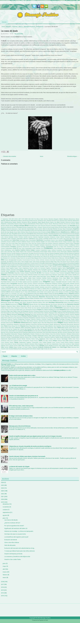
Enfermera (69, 265)
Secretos (77, 330)
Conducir (66, 245)
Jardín (56, 285)
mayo (4, 566)
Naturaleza (70, 304)
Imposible (58, 282)
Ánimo (77, 225)
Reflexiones (39, 26)
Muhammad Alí (14, 304)
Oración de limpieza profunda (13, 554)
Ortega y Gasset (9, 309)
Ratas (24, 321)
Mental (22, 300)
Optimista (52, 308)
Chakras (23, 241)
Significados (26, 334)
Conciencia (61, 245)
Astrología (40, 230)
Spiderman (22, 337)
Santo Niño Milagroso (57, 330)
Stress (42, 337)
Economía (47, 261)
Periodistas (4, 314)
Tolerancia (71, 340)
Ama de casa (67, 223)
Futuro (43, 274)
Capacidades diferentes (22, 238)
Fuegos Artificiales (28, 274)
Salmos (45, 327)
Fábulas (71, 269)
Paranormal (46, 311)
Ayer (8, 232)
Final (43, 273)
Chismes (60, 241)
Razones (36, 321)
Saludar (67, 327)
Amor (27, 225)
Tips (67, 340)
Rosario (3, 327)
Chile (52, 241)
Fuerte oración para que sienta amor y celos (22, 375)
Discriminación (26, 260)
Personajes (21, 314)
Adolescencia (8, 222)
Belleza (53, 232)
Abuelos (8, 26)
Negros (14, 306)
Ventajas (41, 345)
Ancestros (48, 225)
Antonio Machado (72, 227)
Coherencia (55, 243)
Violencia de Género (50, 347)
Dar (11, 251)
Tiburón (50, 340)
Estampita (13, 269)
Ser (59, 332)
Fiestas (27, 273)
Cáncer (62, 237)
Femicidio (76, 271)
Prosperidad (21, 319)
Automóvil (64, 230)
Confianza (72, 245)
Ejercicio (27, 263)
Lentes (40, 290)
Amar (77, 223)
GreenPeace (76, 276)
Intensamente (66, 283)
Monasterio (35, 302)
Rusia (13, 327)
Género (30, 276)
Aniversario (4, 227)
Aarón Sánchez (44, 219)
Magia (3, 295)
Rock (55, 326)
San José (34, 329)
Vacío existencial (67, 344)
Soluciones (58, 335)
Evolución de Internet (10, 539)
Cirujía (12, 243)
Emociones (71, 263)
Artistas (22, 230)
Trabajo (16, 342)
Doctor (63, 260)
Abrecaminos (72, 219)
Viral (61, 347)
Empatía (76, 263)
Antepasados (30, 227)
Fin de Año (38, 273)
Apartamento (8, 229)
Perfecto (77, 313)
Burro (28, 235)
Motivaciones (59, 302)
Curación (68, 250)
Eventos (49, 269)
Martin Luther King (21, 296)
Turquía (62, 342)
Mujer (20, 304)
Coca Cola (34, 243)
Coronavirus (49, 246)
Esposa (77, 268)
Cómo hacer (29, 245)
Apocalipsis (15, 229)
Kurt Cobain (38, 288)
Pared (51, 311)
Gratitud (66, 276)
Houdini (60, 280)
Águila (43, 222)
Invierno (17, 285)
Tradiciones (22, 342)
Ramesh (18, 321)
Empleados (3, 265)
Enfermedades (62, 265)
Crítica (55, 248)
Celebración (61, 240)
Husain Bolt (14, 282)
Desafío (13, 253)
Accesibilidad (29, 220)
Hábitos (25, 278)
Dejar (45, 251)
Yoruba (45, 348)
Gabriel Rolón (61, 274)
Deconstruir (30, 251)
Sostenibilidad (15, 337)
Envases (37, 266)
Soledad (34, 335)
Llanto (38, 292)
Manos (21, 26)
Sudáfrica (52, 337)
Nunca (77, 306)
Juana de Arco (48, 287)
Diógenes (76, 258)
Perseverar (14, 314)
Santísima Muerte (47, 330)
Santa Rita (34, 330)
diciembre (6, 504)
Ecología (42, 261)
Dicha (40, 258)
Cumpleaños (59, 250)
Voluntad (11, 348)
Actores (62, 220)
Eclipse (37, 261)
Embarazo (64, 263)
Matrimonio (4, 298)
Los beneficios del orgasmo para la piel (16, 537)
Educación (4, 263)
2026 (2, 482)
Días (32, 258)
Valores (3, 345)
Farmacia (44, 271)
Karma (27, 288)
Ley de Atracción (53, 290)
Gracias (53, 276)
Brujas (77, 233)
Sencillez (34, 332)
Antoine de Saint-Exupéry (61, 227)
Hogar (10, 280)
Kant (17, 288)
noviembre (6, 507)
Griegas (3, 278)
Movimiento (71, 302)
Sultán (77, 337)
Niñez (51, 306)
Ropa (78, 326)
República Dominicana (31, 324)
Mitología (17, 302)
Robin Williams (49, 326)
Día (65, 253)
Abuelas (3, 220)
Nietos (47, 306)
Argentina (76, 229)
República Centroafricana (7, 324)
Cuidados (37, 250)
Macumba (36, 293)
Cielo (77, 241)
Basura (40, 232)
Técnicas (58, 339)
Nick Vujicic (42, 306)
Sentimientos (39, 332)
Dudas (30, 261)
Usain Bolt (46, 344)
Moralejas (52, 302)
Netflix (28, 306)
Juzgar (13, 288)
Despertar (56, 253)
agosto (5, 515)
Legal (19, 290)
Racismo (13, 321)
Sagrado (33, 327)
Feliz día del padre (9, 545)
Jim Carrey (70, 285)
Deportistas (76, 251)
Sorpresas (3, 337)
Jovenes (41, 287)
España (11, 268)
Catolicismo (39, 240)
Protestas (38, 319)
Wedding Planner (17, 348)
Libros (8, 292)
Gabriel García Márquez (51, 274)
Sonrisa (68, 335)
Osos (24, 309)
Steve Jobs (37, 337)
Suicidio (73, 337)
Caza (56, 240)
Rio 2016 (18, 326)
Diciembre (44, 258)
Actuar (66, 220)
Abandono (51, 219)
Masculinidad (49, 296)
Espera (20, 268)
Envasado (32, 266)
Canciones (68, 237)
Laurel (77, 288)
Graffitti (62, 276)
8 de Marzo (37, 219)
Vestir (60, 345)
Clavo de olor (24, 243)
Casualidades (32, 240)
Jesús (64, 285)
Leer (17, 290)
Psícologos (67, 319)
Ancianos (54, 225)
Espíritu (31, 268)
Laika (66, 288)
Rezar (6, 326)
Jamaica (48, 285)
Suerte (62, 337)
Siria (54, 334)
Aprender (24, 229)
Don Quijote (76, 260)
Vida (2, 347)
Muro (39, 304)
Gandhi (74, 274)
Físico (57, 273)
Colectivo (67, 243)
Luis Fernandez (12, 293)
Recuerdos (72, 321)
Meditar (49, 298)
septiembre (6, 512)
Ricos (9, 326)
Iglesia (25, 282)
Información (20, 283)
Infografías (13, 283)
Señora (50, 332)
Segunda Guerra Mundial (7, 332)
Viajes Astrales (69, 345)
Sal (41, 327)
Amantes (73, 223)
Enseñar (20, 266)
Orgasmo (72, 308)
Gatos (12, 276)
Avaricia (70, 230)
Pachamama (29, 309)
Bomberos (46, 233)
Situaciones (63, 334)
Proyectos (49, 319)
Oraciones (58, 308)
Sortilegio (8, 337)
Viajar (63, 345)
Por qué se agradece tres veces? (14, 525)
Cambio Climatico (18, 237)
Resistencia (46, 324)
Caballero (45, 235)
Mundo (31, 304)
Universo (31, 344)
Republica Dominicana (19, 324)
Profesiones (75, 317)
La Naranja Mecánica (55, 288)
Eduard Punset (66, 261)
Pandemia (63, 309)
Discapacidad (12, 260)
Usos (50, 344)
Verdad (51, 345)
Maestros (71, 293)
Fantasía (33, 271)
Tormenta (76, 340)
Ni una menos (34, 306)
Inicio (4, 22)
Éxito (59, 269)
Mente (26, 300)
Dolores (71, 260)
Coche (43, 243)
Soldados (29, 335)
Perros (9, 314)
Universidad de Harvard (10, 344)
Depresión (4, 253)
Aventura (74, 230)
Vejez (19, 345)
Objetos (8, 308)
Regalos (35, 322)
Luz (27, 293)
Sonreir (64, 335)
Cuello (12, 250)
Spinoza (27, 337)
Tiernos (60, 340)
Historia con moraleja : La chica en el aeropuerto (18, 531)
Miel (58, 300)
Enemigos (50, 265)
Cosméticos (76, 246)
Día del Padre (73, 255)
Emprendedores (23, 265)
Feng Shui (17, 273)
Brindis (73, 233)
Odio (25, 308)
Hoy (64, 280)
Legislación (24, 290)
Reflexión (17, 322)
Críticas (59, 248)
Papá (74, 309)
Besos (69, 232)
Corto (65, 246)
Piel (58, 314)
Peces (42, 313)
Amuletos (32, 225)
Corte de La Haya (58, 246)
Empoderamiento (15, 265)
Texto (40, 340)
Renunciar (76, 322)
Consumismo (26, 246)
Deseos (52, 253)
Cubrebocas (7, 250)
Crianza (38, 248)
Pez (43, 314)
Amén (7, 225)
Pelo (64, 313)
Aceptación (40, 220)
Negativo (3, 306)
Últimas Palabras (69, 342)
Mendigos (66, 298)
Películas (60, 313)
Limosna (12, 292)
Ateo (44, 230)
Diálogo (18, 258)
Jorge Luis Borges (18, 287)
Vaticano (11, 345)
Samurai (75, 327)
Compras (42, 245)
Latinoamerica (71, 288)
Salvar (70, 327)
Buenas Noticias (14, 235)
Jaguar (36, 285)
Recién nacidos (57, 321)
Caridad (51, 238)
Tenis (11, 340)
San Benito (7, 329)
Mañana (68, 295)
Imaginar (53, 282)
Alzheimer (61, 223)
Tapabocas (42, 339)
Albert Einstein (61, 222)
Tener (8, 340)
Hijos (68, 278)
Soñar (72, 335)
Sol (26, 335)
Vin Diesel (25, 347)
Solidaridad (40, 335)
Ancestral (43, 225)
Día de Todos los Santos (39, 255)
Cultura (53, 250)
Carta (14, 240)
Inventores (4, 285)
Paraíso (41, 311)
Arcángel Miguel (62, 229)
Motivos (66, 302)
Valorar (77, 344)
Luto (24, 293)
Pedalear (46, 313)
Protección (33, 319)
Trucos (53, 342)
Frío (19, 274)
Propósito (15, 319)
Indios (77, 282)
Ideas (20, 282)
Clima (29, 243)
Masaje (30, 296)
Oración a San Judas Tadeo (12, 559)
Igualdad (35, 282)
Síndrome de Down (40, 334)
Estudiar (30, 269)
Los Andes (66, 292)
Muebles (3, 304)
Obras (12, 308)
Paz (30, 313)
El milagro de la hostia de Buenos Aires (20, 416)
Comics (14, 245)
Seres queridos (63, 332)
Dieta (53, 258)
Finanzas (47, 273)
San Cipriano (21, 329)
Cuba (73, 248)
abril (4, 569)
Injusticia (30, 283)
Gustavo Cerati (19, 278)
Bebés (49, 232)
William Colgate (36, 348)
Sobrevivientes (75, 334)
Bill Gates (9, 233)
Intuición (77, 283)
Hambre (44, 278)
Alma (37, 223)
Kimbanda (31, 288)
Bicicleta (77, 232)
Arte (12, 230)
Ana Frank (38, 225)
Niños (56, 306)
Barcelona (35, 232)
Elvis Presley (59, 263)
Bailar (19, 232)
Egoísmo (22, 263)
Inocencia (35, 283)
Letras (46, 290)
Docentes (58, 260)
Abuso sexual (22, 220)
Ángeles (59, 225)
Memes (57, 298)
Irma (25, 285)
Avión (2, 232)
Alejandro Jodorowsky (7, 223)
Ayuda (11, 232)
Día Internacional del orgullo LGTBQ (70, 256)
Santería (40, 330)
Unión (2, 344)
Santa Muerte (28, 330)
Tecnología (64, 339)
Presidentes (32, 317)
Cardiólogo (45, 238)
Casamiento (22, 240)
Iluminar (40, 282)
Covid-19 (15, 248)
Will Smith (29, 348)
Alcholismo (68, 222)
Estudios (35, 269)
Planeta (77, 314)
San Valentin (62, 329)
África (29, 222)
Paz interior (34, 313)
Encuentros (44, 265)
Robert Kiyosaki (40, 326)
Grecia (71, 276)
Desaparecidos (24, 253)
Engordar (3, 266)
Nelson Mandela (21, 306)
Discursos (32, 260)
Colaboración (62, 243)
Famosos (27, 271)
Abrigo (77, 219)
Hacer (34, 278)
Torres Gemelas (5, 342)
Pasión (72, 311)
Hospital (55, 280)
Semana (21, 332)
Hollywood (16, 280)
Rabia (8, 321)
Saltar (55, 327)
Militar (77, 300)
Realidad (41, 321)
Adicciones (76, 220)
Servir (74, 332)
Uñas (36, 344)
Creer (33, 248)
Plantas (7, 316)
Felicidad (56, 271)
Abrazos (66, 219)
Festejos (22, 273)
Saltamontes (50, 327)
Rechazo (51, 321)
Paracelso (31, 311)
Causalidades (47, 240)
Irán (22, 285)
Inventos (9, 285)
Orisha (2, 309)
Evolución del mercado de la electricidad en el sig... (19, 548)
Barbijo (31, 232)
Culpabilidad (44, 250)
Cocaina (39, 243)
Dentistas (54, 251)
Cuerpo (33, 250)
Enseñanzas (13, 266)
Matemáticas (63, 296)
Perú (32, 314)
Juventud (8, 288)
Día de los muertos (26, 255)
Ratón (28, 321)
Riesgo (13, 326)
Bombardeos (40, 233)
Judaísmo (55, 287)
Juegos (63, 287)
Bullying (25, 235)
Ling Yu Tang (23, 292)
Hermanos (55, 278)
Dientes (49, 258)
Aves (78, 230)
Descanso (46, 253)
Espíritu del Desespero (40, 268)
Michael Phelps (49, 300)
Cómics (18, 245)
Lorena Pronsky (59, 292)
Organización (66, 308)
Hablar (30, 278)
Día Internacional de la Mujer (23, 256)
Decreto (42, 251)
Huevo (70, 280)
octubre (5, 509)
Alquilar (46, 223)
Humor (9, 282)
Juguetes (76, 287)
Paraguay (36, 311)
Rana (21, 321)
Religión (60, 322)
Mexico (39, 300)
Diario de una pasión (25, 258)
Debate (17, 251)
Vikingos (20, 347)
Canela (77, 237)
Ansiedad (19, 227)
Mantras (55, 295)
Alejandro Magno (18, 223)
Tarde (47, 339)
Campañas (46, 237)
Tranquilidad (35, 342)
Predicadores (67, 316)
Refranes (30, 322)
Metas (35, 300)
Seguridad (16, 332)
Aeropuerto (24, 222)
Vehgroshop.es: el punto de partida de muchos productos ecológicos (30, 446)
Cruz (63, 248)
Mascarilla (35, 296)
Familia (22, 271)
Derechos (9, 253)
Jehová (59, 285)
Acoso (45, 220)
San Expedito (28, 329)
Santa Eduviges (5, 330)
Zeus (51, 348)
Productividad (63, 317)
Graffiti (57, 276)
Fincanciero (53, 273)
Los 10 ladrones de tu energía (18, 385)
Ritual (31, 326)
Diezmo (57, 258)
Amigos (16, 225)
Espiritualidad (70, 268)
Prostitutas (27, 319)
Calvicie (6, 237)
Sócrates (22, 335)
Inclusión (64, 282)
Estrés (25, 269)
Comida (23, 245)
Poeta (39, 316)
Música (43, 304)
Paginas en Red (43, 620)
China (56, 241)
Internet (72, 283)
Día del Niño (65, 255)
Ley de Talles (62, 290)
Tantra (37, 339)
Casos (27, 240)
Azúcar (15, 232)
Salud (59, 327)
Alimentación (32, 223)
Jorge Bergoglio (9, 287)
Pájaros (46, 309)
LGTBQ (77, 290)
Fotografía (67, 273)
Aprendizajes (30, 229)
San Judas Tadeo (42, 329)
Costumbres (8, 248)
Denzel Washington (62, 251)
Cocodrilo (50, 243)
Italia (33, 285)
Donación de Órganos (7, 261)
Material (69, 296)
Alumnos (55, 223)
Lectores (9, 290)
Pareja (54, 311)
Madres (61, 293)
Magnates (7, 295)
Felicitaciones (63, 271)
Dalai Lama (4, 251)
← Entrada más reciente (9, 156)
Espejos (16, 268)
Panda (57, 309)
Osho (20, 309)
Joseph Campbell (35, 287)
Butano (37, 235)
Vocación (3, 348)
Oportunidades (45, 308)
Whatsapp (24, 348)
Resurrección (70, 324)
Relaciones (50, 322)
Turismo (58, 342)
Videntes (6, 347)
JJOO (74, 285)
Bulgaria (20, 235)
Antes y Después (38, 227)
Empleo (8, 265)
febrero (5, 574)
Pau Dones (12, 313)
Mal (15, 295)
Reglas (39, 322)
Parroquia (59, 311)
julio (4, 518)
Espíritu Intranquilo (51, 268)
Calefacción (63, 235)
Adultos (19, 222)
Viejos (15, 347)
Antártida (24, 227)
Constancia (19, 246)
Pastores (77, 311)
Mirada (9, 302)
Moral (47, 302)
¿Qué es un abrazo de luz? (12, 523)
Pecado (39, 313)
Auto (52, 230)
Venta (37, 345)
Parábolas (26, 311)
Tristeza (49, 342)
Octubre (22, 308)
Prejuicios (72, 316)
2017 (19, 219)
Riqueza (22, 326)
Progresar (10, 319)
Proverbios (44, 319)
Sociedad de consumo (13, 335)
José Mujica (27, 287)
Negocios (9, 306)
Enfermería (76, 265)
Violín (58, 347)
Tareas (51, 339)
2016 (16, 219)
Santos (65, 330)
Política (46, 316)
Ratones (32, 321)
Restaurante (64, 324)
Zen (48, 348)
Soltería (54, 335)
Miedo (55, 300)
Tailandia (28, 339)
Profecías (70, 317)
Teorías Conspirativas (23, 340)
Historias (15, 26)
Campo (57, 237)
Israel (30, 285)
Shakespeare (14, 334)
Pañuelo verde (69, 309)
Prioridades (51, 317)
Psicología (55, 319)
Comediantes (8, 245)
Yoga (42, 348)
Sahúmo (38, 327)
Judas (59, 287)
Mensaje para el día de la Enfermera (19, 426)
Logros (53, 292)
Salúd (62, 327)
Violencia (40, 347)
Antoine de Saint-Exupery (49, 227)
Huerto (67, 280)
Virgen (65, 347)
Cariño (54, 238)
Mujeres (26, 304)
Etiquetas (14, 356)
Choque (65, 241)
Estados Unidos (5, 269)
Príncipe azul (44, 317)
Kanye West (21, 288)
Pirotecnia (67, 314)
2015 (2, 590)
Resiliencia (40, 324)
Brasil (66, 233)
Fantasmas (39, 271)
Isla (27, 285)
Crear (19, 248)
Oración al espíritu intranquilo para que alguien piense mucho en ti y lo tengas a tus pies (35, 436)
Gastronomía (4, 276)
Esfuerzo (3, 268)
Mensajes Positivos (29, 26)
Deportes (69, 251)
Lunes (20, 293)
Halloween (38, 278)
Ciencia (3, 243)
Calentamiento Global (73, 235)
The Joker (45, 340)
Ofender (29, 308)
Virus (69, 347)
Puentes (73, 319)
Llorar (41, 292)
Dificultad (67, 258)
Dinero (72, 258)
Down (22, 261)
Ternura (36, 340)
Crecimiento (28, 248)
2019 (2, 502)
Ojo (32, 308)
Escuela (77, 266)
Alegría (77, 222)
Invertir (13, 285)
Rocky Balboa (65, 326)
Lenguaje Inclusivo (33, 290)
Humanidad (76, 280)
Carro (10, 240)
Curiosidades (75, 250)
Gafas (66, 274)
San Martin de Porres (53, 329)
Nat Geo (65, 304)
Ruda (10, 327)
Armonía (9, 230)
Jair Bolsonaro (42, 285)
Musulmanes (54, 304)
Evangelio (44, 269)
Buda (2, 235)
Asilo (36, 230)
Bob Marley (30, 233)
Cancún (73, 237)
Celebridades (68, 240)
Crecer (23, 248)
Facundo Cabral (5, 271)
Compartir (36, 245)
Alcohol (73, 222)
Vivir (78, 347)
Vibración (76, 345)
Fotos (72, 273)
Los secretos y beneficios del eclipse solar (17, 556)
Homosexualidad (36, 280)
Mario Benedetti (10, 296)
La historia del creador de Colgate (19, 466)
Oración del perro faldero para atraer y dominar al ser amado (27, 456)
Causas (53, 240)
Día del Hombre (58, 255)
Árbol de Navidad (48, 229)
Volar (7, 348)
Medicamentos (15, 298)
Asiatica (32, 230)
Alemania (25, 223)
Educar (10, 263)
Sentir (44, 332)
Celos (74, 240)
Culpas (49, 250)
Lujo (18, 293)
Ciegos (74, 241)
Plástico (12, 316)
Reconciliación (65, 321)
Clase (19, 243)
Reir (45, 322)
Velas (23, 345)
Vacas (60, 344)
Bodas (35, 233)
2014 (13, 219)
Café (59, 235)
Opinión (38, 308)
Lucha (6, 293)
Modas (24, 302)
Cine (10, 243)
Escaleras (59, 266)
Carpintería (6, 240)
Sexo (2, 334)
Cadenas (55, 235)
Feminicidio (4, 273)
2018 (23, 219)
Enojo (7, 266)
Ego (19, 263)
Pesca (34, 314)
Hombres (22, 280)
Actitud (49, 220)
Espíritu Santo (62, 268)
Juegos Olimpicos (69, 287)
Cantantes (4, 238)
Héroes (60, 278)
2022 (29, 219)
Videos (11, 347)
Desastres (41, 253)
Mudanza (76, 302)
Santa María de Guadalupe (16, 330)
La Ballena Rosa (45, 288)
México (43, 300)
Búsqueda (32, 235)
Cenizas (9, 241)
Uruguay (40, 344)
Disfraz (37, 260)
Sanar (67, 329)
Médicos (27, 298)
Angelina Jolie (65, 225)
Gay (16, 276)
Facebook (76, 269)
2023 (32, 219)
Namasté (60, 304)
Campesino (52, 237)
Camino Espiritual (38, 237)
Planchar (72, 314)
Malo (18, 295)
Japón (52, 285)
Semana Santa (27, 332)
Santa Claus (76, 329)
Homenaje (28, 280)
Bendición (58, 232)
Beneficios (64, 232)
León (43, 290)
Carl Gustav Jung (61, 238)
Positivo (60, 316)
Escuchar (71, 266)
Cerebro (13, 241)
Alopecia (42, 223)
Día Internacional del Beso (54, 256)
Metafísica (31, 300)
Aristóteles (3, 230)
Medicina (22, 298)
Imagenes (46, 282)
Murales (36, 304)
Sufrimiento (67, 337)
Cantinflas (13, 238)
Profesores (4, 319)
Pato (2, 313)
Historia (76, 278)
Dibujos (36, 258)
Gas (78, 274)
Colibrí (71, 243)
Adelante (70, 220)
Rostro (6, 327)
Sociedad (3, 335)
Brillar (69, 233)
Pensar (67, 313)
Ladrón (63, 288)
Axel (6, 232)
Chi (46, 241)
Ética (39, 269)
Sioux (51, 334)
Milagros (72, 300)
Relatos (55, 322)
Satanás (69, 330)
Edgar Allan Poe (58, 261)
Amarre (3, 225)
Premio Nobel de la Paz (10, 317)
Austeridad (48, 230)
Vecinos (16, 345)
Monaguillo (29, 302)
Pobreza (23, 316)
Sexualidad (7, 334)
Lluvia (45, 292)
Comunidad (55, 245)
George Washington (41, 276)
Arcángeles (69, 229)
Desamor (18, 253)
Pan (55, 309)
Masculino (56, 296)
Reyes (2, 326)
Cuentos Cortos (25, 250)
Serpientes (70, 332)
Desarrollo (36, 253)
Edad (52, 261)
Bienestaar (3, 233)
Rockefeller (59, 326)
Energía (55, 265)
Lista (29, 292)
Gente (34, 276)
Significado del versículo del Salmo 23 (15, 528)
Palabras (51, 309)
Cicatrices (69, 241)
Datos (14, 251)
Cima (7, 243)
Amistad (21, 225)
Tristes (44, 342)
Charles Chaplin (40, 241)
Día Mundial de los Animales (8, 258)
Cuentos (17, 250)
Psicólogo (62, 319)
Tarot (54, 339)
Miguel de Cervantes (65, 300)
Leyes (73, 290)
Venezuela (27, 345)
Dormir (19, 261)
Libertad (3, 292)
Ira (20, 285)
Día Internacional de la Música (39, 256)
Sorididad (76, 335)
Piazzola (55, 314)
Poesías (34, 316)
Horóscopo (49, 280)
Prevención (38, 317)
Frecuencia (9, 274)
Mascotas (42, 296)
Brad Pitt (62, 233)
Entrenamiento (25, 266)
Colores (3, 245)
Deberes (22, 251)
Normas (64, 306)
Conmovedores (5, 246)
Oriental (77, 308)
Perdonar (72, 313)
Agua (39, 222)
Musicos (48, 304)
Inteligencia (48, 283)
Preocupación (19, 317)
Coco (46, 243)
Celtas (77, 240)
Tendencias (4, 340)
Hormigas (43, 280)
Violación (35, 347)
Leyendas (68, 290)
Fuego (22, 274)
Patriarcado (6, 313)
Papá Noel (20, 311)
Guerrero (12, 278)
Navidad (76, 304)
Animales (72, 225)
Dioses (6, 260)
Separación (54, 332)
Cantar (9, 238)
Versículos (55, 345)
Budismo (6, 235)
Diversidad (52, 260)
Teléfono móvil (71, 339)
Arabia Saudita (38, 229)
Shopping (20, 334)
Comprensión (48, 245)
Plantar (3, 316)
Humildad (4, 282)
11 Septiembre (4, 219)
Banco (27, 232)
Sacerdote (28, 327)
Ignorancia (29, 282)
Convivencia (33, 246)
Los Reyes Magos (74, 292)
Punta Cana (4, 321)
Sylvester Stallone (21, 339)
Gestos (48, 276)
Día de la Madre (16, 255)
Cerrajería (18, 241)
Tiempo (55, 340)
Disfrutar (42, 260)
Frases (3, 275)
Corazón (42, 246)
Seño (47, 332)
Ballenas (23, 232)
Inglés (25, 283)
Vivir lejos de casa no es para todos (15, 534)
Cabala (41, 235)
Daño (8, 251)
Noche (60, 306)
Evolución (54, 269)
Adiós (2, 222)
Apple (19, 229)
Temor (77, 339)
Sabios (23, 327)
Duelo (34, 261)
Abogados (56, 219)
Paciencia (34, 309)
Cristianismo (48, 248)
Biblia (72, 232)
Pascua (69, 311)
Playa (15, 316)
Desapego (31, 253)
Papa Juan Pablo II (12, 311)
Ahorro (48, 222)
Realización (46, 321)
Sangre (70, 329)
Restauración (57, 324)
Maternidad (75, 296)
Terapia (32, 340)
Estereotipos (19, 269)
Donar (15, 261)
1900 (10, 219)
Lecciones (4, 290)
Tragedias (28, 342)
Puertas (77, 319)
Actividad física (55, 220)
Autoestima (57, 230)
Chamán (28, 241)
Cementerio (3, 241)
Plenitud (19, 316)
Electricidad (48, 263)
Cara (37, 238)
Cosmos (3, 248)
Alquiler (50, 223)
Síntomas (47, 334)
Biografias (15, 233)
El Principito (41, 263)
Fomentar (61, 273)
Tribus (40, 342)
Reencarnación (9, 322)
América (12, 225)
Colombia (76, 243)
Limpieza (17, 292)
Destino (62, 253)
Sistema (58, 334)
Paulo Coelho (18, 313)
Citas (16, 243)
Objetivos (3, 308)
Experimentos (65, 269)
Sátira (73, 330)
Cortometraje (70, 246)
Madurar (66, 293)
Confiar (77, 245)
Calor (2, 237)
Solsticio (46, 335)
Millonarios (4, 302)
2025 (2, 485)
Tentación (15, 340)
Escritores (66, 266)
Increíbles (69, 282)
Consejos (13, 246)
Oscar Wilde (16, 309)
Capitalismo (32, 238)
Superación (4, 339)
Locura (49, 292)
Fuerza (35, 274)
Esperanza (26, 268)
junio (4, 563)
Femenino (70, 271)
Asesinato (27, 230)
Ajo (55, 222)
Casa (17, 240)
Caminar (30, 237)
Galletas (70, 274)
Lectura (13, 290)
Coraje (38, 246)
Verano (46, 345)
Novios (73, 306)
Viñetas (30, 347)
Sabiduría (17, 327)
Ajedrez (52, 222)
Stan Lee (32, 337)
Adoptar (14, 222)
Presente (25, 317)
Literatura (33, 292)
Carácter (41, 238)
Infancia (3, 283)
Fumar (39, 274)
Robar (34, 326)
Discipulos (19, 260)
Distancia (47, 260)
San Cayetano (14, 329)
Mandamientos (32, 295)
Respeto (51, 324)
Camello (26, 237)
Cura (64, 250)
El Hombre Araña (34, 263)
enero (4, 577)
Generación (25, 276)
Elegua (54, 263)
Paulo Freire (26, 313)
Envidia (42, 266)
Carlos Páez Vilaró (70, 238)
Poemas (29, 316)
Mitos (21, 302)
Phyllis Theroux (48, 314)
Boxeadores (56, 233)
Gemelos (20, 276)
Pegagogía (51, 313)
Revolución (76, 324)
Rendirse (71, 322)
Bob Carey (24, 233)
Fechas (51, 271)
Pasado (64, 311)
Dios (2, 260)
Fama (17, 271)
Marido (3, 296)
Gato (9, 276)
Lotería (2, 293)
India (74, 282)
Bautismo (44, 232)
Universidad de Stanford (23, 344)
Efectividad (14, 263)
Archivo (23, 356)
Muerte (8, 304)
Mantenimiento (49, 295)
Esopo (7, 268)
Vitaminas (73, 347)
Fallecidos (13, 271)
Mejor (53, 298)
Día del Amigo (49, 255)
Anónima (9, 227)
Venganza (33, 345)
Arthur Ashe (17, 230)
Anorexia (14, 227)
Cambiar (11, 237)
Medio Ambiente (35, 298)
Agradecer (34, 222)
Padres (39, 309)
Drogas (27, 261)
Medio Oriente (43, 298)
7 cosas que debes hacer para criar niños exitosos (19, 551)
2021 (2, 496)
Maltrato (21, 295)
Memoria (61, 298)
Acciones (35, 220)
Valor (73, 344)
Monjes (40, 302)
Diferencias (61, 258)
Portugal (56, 316)
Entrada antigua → (72, 156)
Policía (42, 316)
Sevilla (77, 332)
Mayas (9, 298)
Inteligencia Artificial (57, 283)
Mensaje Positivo (74, 298)
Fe (48, 271)
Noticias (69, 306)
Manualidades (62, 295)
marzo (5, 572)
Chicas (49, 241)
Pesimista (39, 314)
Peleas (56, 313)
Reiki (43, 322)
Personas (27, 314)
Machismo (31, 293)
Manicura (38, 295)
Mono (44, 302)
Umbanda (76, 342)
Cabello (50, 235)
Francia (77, 273)
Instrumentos (41, 283)
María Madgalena (74, 295)
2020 (26, 219)
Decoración (36, 251)
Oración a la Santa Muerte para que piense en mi (23, 395)
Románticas (72, 326)
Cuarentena (68, 248)
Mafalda (77, 293)
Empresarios (31, 265)
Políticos (51, 316)
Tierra (63, 340)
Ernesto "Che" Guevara (51, 266)
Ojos (35, 308)
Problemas (57, 317)
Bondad (51, 233)
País (43, 309)
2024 (2, 488)
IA (18, 282)
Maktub (12, 295)
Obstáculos (17, 308)
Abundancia (14, 220)
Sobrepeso (69, 334)
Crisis (42, 248)
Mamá (26, 295)
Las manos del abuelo (9, 31)
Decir (25, 251)
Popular (5, 356)
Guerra (7, 278)
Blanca (19, 233)
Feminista (11, 273)
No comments (19, 34)
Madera (42, 293)
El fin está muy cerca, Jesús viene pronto (21, 406)
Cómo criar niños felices (11, 542)
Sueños (57, 337)
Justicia (3, 288)
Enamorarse (38, 265)
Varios (7, 345)
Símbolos (32, 334)
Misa (13, 302)
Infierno (8, 283)
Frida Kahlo (15, 274)
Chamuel (33, 241)
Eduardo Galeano (74, 261)
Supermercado (12, 339)
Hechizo (49, 278)
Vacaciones (55, 344)
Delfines (50, 251)
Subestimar (47, 337)
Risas (27, 326)
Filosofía (31, 273)
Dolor (67, 260)
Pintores (62, 314)
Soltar (50, 335)
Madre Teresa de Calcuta (51, 293)
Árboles (55, 229)
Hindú (72, 278)
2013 (2, 595)
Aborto (61, 219)
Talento (33, 339)
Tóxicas (11, 342)
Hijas (64, 278)
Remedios (66, 322)
